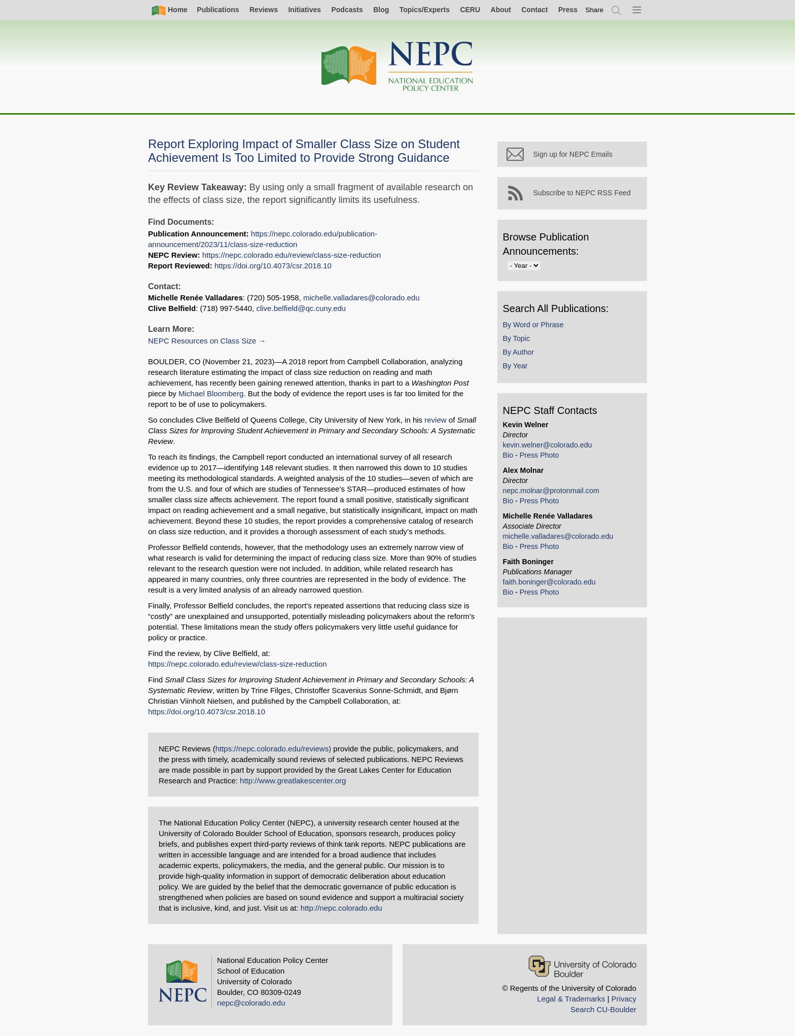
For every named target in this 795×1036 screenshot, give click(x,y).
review (435, 420)
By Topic (518, 340)
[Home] (397, 67)
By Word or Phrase (535, 327)
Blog (381, 10)
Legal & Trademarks (571, 998)
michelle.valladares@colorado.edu (361, 297)
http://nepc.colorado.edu (341, 908)
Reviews (263, 10)
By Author (520, 354)
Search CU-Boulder (603, 1009)
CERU (470, 10)
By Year (517, 368)
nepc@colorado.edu (251, 1002)
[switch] (595, 10)
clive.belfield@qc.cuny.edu (301, 308)
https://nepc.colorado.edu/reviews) (273, 748)
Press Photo (541, 457)
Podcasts (347, 10)
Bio (510, 457)
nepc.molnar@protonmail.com (553, 493)
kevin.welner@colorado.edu (549, 447)
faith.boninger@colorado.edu (551, 584)
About (501, 10)
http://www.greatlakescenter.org (293, 780)
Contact (534, 10)
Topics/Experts (425, 10)
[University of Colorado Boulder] (582, 966)
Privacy (623, 998)
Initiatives (304, 10)
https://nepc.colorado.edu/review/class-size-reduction (291, 255)
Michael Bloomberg (180, 393)
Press (567, 10)
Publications (218, 10)
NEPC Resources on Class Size (202, 340)
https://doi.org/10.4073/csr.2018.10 (273, 265)
